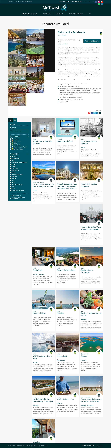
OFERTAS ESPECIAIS (76, 14)
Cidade (14, 164)
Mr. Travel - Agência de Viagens (55, 8)
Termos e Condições (61, 437)
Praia (13, 160)
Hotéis (15, 143)
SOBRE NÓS (11, 445)
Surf (13, 186)
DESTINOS (46, 14)
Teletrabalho (17, 145)
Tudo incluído (16, 158)
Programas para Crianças (19, 162)
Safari (14, 178)
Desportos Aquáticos (18, 190)
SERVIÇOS (35, 445)
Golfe (13, 172)
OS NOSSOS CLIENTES (23, 445)
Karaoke (14, 176)
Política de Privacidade (72, 437)
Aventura (14, 156)
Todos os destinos (20, 131)
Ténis (13, 188)
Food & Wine (17, 141)
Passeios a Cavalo (17, 174)
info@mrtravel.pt (89, 2)
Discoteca (15, 168)
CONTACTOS (44, 445)
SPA (13, 182)
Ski (13, 180)
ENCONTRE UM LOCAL (29, 14)
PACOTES (60, 14)
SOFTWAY (54, 437)
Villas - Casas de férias (20, 147)
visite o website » (63, 44)
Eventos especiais (17, 184)
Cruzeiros (16, 139)
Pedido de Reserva (92, 41)
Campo (14, 166)
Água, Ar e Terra (18, 149)
